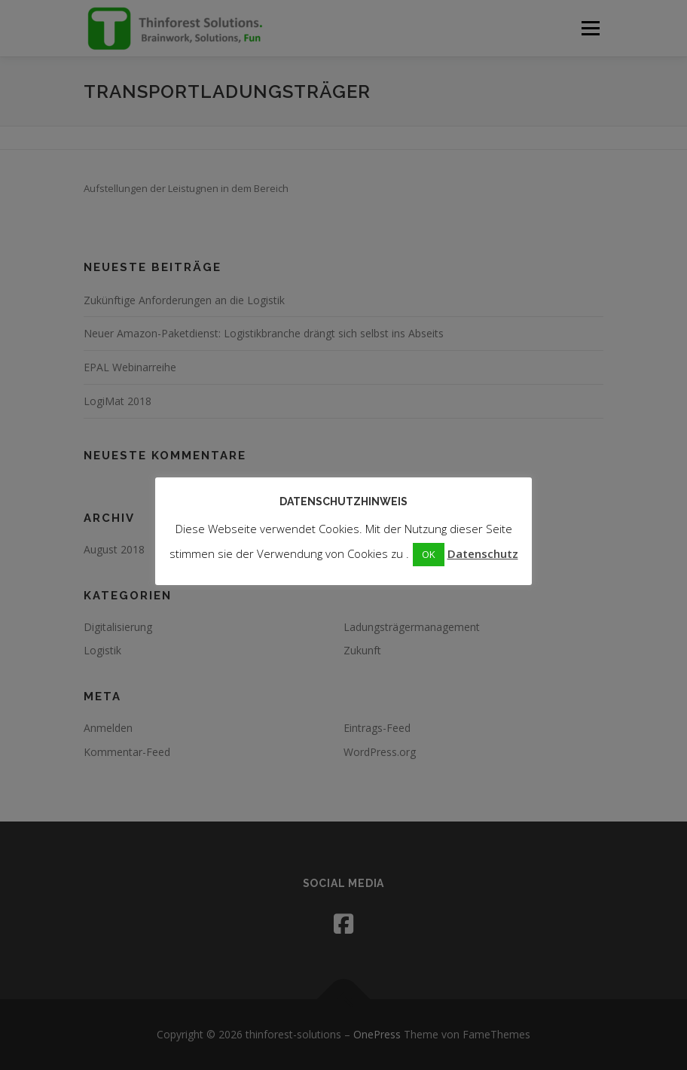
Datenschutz (482, 553)
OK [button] (428, 554)
